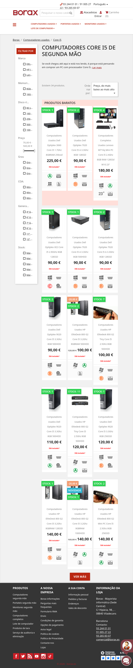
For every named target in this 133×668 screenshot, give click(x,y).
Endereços (73, 603)
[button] (14, 24)
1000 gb (29, 129)
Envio (43, 615)
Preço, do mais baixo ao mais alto (104, 89)
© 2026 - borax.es (66, 663)
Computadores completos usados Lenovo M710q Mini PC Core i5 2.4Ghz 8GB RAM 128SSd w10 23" (105, 150)
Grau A (29, 162)
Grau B (29, 167)
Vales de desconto (77, 608)
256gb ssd (29, 118)
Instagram (43, 656)
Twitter (23, 656)
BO (25, 12)
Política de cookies (50, 633)
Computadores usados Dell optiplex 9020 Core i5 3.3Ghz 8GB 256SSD (105, 426)
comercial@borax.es (108, 639)
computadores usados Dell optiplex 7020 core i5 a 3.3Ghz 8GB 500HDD (80, 247)
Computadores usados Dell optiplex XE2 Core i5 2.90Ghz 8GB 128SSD (54, 247)
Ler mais (97, 67)
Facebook (16, 656)
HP (29, 69)
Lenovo (29, 74)
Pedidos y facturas (77, 599)
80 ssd (29, 107)
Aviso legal (46, 629)
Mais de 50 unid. (29, 274)
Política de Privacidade (52, 638)
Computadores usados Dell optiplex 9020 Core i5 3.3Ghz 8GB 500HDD (54, 334)
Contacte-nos (47, 642)
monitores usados (95, 23)
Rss (30, 656)
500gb (29, 124)
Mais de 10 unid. (29, 252)
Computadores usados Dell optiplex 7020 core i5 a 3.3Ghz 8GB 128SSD (80, 145)
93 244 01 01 (70, 4)
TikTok (50, 656)
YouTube (37, 656)
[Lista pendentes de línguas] (101, 4)
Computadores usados (44, 23)
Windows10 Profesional (29, 192)
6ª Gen (29, 217)
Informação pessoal (78, 594)
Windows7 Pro (29, 187)
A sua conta (76, 588)
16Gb (29, 94)
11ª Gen (29, 233)
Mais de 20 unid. (29, 258)
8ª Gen (29, 228)
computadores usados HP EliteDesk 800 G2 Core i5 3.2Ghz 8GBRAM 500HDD (80, 334)
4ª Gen (29, 211)
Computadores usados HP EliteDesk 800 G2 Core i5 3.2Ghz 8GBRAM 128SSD (54, 519)
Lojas (43, 647)
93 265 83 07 (72, 8)
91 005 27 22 (103, 632)
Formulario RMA (49, 611)
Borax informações (50, 598)
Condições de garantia (52, 620)
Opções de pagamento (52, 624)
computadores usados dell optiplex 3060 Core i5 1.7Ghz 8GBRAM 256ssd (54, 145)
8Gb (29, 88)
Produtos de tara (21, 628)
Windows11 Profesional (29, 198)
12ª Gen (29, 239)
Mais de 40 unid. (29, 269)
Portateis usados (71, 23)
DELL (29, 63)
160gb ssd (29, 113)
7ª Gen (29, 222)
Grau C (29, 173)
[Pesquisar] (57, 12)
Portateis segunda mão (24, 602)
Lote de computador (43, 28)
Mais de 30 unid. (29, 263)
